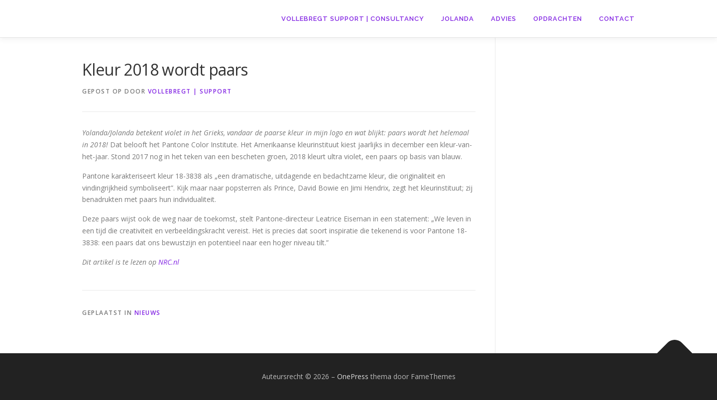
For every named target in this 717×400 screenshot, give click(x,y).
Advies (503, 18)
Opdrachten (557, 18)
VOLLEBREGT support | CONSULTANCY (352, 18)
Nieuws (147, 312)
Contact (617, 18)
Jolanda (457, 18)
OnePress (352, 376)
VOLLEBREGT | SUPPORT (190, 91)
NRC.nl (168, 262)
